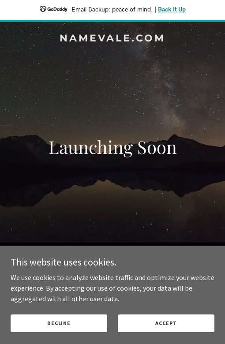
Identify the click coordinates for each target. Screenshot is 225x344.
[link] (112, 38)
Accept (165, 323)
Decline (59, 323)
